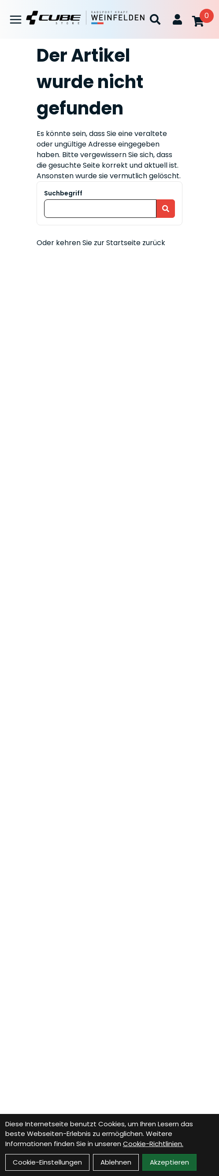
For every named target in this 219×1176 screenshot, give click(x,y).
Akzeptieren (169, 1162)
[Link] (15, 19)
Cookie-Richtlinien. (153, 1143)
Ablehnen (115, 1162)
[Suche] (155, 19)
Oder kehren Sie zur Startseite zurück (101, 243)
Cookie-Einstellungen (47, 1162)
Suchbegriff (63, 193)
